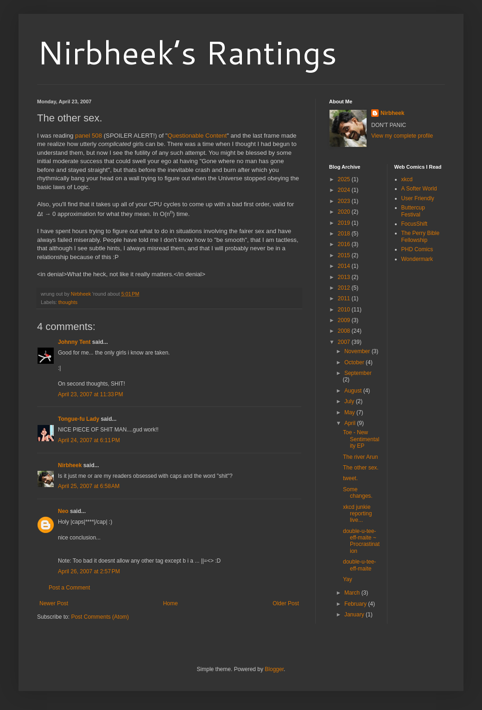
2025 (345, 179)
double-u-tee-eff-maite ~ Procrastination (361, 541)
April (350, 423)
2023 (345, 201)
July (350, 401)
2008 (345, 331)
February (356, 604)
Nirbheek (70, 465)
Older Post (286, 603)
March (353, 593)
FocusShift (414, 224)
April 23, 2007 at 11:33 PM (90, 394)
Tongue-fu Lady (78, 419)
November (358, 351)
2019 (345, 223)
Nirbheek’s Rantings (187, 52)
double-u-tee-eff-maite (359, 564)
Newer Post (53, 603)
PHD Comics (417, 249)
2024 (345, 190)
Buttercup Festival (413, 210)
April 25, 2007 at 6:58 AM (89, 486)
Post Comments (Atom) (100, 617)
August (353, 390)
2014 (345, 266)
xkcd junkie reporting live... (357, 514)
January (355, 614)
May (350, 412)
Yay (347, 579)
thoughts (67, 302)
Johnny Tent (74, 342)
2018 (345, 233)
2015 (345, 255)
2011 (345, 298)
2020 (345, 212)
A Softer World (419, 188)
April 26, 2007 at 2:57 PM (89, 571)
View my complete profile (402, 136)
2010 (345, 309)
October (355, 362)
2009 (345, 320)
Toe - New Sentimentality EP (361, 439)
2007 (345, 342)
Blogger (274, 669)
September (358, 373)
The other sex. (361, 467)
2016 (345, 244)
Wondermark (417, 259)
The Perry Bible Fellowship (420, 236)
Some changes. (358, 492)
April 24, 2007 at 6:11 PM (89, 440)
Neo (63, 511)
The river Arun (360, 457)
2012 (345, 288)
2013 (345, 277)
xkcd (407, 179)
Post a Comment (69, 587)
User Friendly (417, 198)
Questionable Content (197, 135)
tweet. (350, 478)
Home (170, 603)
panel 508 (88, 135)
